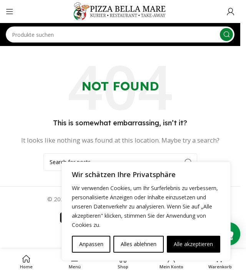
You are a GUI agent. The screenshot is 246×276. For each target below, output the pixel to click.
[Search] (120, 34)
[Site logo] (120, 11)
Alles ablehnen (138, 244)
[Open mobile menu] (9, 11)
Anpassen (91, 244)
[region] (146, 211)
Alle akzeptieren (193, 244)
